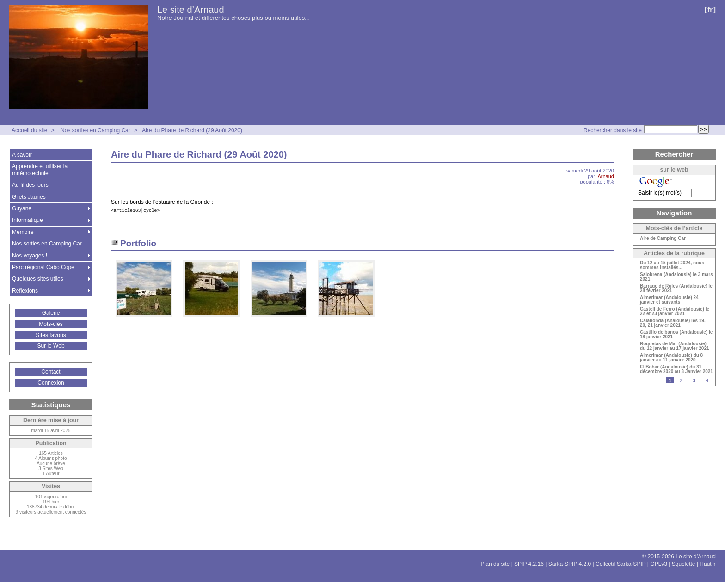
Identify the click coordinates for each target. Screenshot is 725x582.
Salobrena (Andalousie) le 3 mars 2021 (676, 277)
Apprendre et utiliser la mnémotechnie (40, 169)
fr (710, 9)
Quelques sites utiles (37, 279)
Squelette (683, 564)
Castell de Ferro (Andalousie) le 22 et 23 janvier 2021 (674, 311)
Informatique (27, 220)
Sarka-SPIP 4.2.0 (569, 564)
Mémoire (23, 232)
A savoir (22, 155)
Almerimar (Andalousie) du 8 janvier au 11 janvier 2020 (671, 357)
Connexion (50, 383)
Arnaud (605, 176)
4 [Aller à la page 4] (707, 380)
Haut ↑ (708, 564)
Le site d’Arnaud (190, 10)
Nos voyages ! (29, 255)
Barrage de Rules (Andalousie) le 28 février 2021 (676, 288)
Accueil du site (29, 130)
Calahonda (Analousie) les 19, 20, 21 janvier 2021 (673, 323)
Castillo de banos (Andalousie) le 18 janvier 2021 (676, 334)
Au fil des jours (30, 185)
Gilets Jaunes (29, 197)
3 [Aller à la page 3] (694, 380)
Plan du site (495, 564)
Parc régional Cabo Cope (43, 267)
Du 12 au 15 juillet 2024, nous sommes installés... (672, 265)
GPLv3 (658, 564)
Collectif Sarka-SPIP (621, 564)
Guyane (21, 208)
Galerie (51, 313)
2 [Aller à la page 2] (681, 380)
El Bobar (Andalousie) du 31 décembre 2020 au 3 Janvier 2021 (676, 369)
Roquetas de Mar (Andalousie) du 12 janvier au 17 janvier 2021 (674, 346)
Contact (50, 371)
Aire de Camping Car (663, 238)
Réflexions (25, 291)
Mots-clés (50, 324)
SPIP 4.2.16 (529, 564)
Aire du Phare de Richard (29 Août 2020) (192, 130)
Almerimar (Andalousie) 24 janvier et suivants (669, 300)
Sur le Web (50, 346)
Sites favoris (51, 335)
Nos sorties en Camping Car (95, 130)
